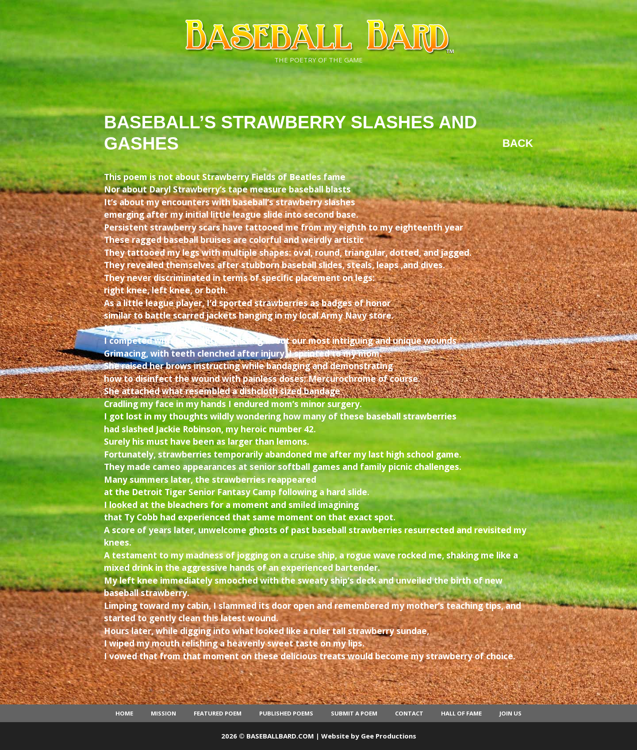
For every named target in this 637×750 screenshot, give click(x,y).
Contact (409, 713)
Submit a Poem (354, 713)
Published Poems (286, 713)
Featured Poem (218, 713)
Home (124, 713)
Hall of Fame (461, 713)
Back (518, 143)
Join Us (510, 713)
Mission (163, 713)
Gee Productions (388, 735)
